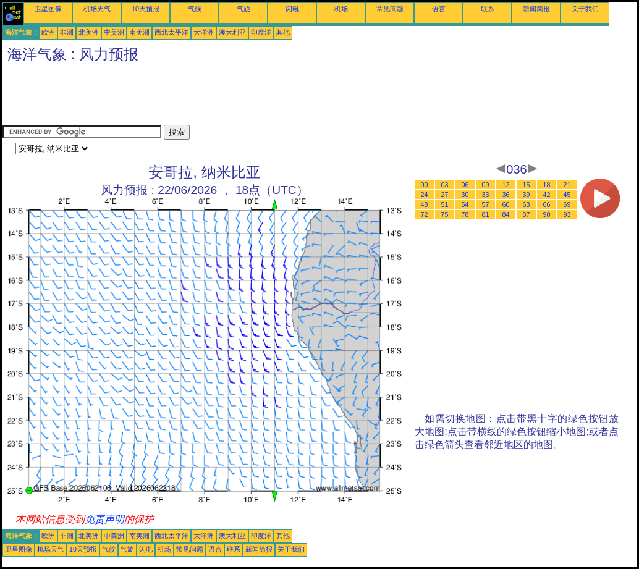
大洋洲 (203, 32)
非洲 (67, 32)
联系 (487, 8)
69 (567, 204)
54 (465, 204)
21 (567, 184)
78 (465, 214)
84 (506, 214)
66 (547, 204)
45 (567, 194)
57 (485, 204)
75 (445, 214)
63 (526, 204)
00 (424, 184)
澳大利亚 (232, 32)
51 (445, 204)
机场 (341, 8)
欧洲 (48, 32)
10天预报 (145, 8)
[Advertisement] (227, 97)
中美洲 (114, 32)
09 (485, 184)
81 (485, 214)
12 (506, 184)
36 (506, 194)
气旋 (243, 8)
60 (506, 204)
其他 (283, 32)
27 (445, 194)
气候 (194, 8)
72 (424, 214)
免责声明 (104, 519)
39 (526, 194)
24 (424, 194)
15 (526, 184)
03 (445, 184)
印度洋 (261, 32)
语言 (439, 8)
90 (547, 214)
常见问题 (390, 8)
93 (567, 214)
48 (424, 204)
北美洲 (88, 32)
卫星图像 (48, 8)
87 (526, 214)
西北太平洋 (171, 32)
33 (485, 194)
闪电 (292, 8)
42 (547, 194)
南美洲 (139, 32)
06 (465, 184)
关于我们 (585, 8)
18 (547, 184)
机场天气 (97, 8)
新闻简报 (536, 8)
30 (465, 194)
